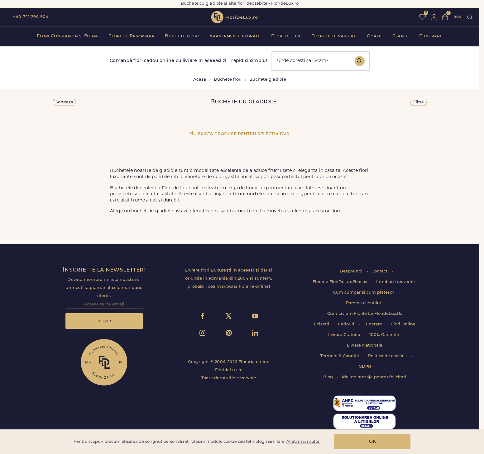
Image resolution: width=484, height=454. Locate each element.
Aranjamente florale (235, 36)
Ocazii (374, 36)
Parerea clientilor (364, 303)
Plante (400, 36)
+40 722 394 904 (30, 17)
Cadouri (347, 324)
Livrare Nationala (364, 345)
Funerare (430, 36)
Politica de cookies (388, 356)
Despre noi (352, 271)
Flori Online (403, 324)
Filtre (418, 102)
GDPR (365, 367)
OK (372, 441)
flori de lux (234, 17)
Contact (380, 271)
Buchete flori (182, 36)
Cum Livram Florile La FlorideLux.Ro (364, 314)
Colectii (322, 324)
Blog (328, 377)
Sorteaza (64, 102)
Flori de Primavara (131, 36)
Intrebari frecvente (396, 282)
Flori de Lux (285, 36)
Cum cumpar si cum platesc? (364, 293)
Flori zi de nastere (333, 36)
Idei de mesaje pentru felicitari (374, 377)
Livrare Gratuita (345, 335)
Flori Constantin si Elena (67, 36)
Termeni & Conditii (340, 356)
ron (457, 17)
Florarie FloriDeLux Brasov (340, 282)
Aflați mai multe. (303, 442)
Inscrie (104, 321)
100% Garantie (384, 335)
